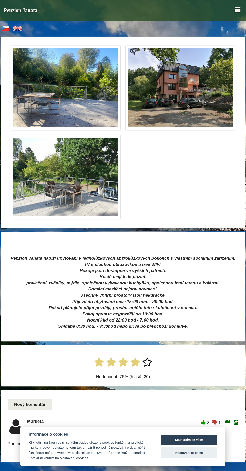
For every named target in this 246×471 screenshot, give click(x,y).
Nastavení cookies (189, 453)
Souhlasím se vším (189, 440)
